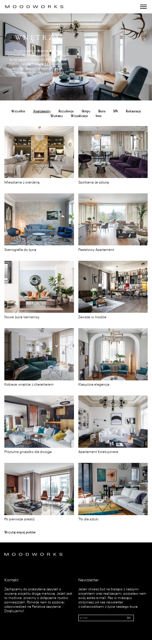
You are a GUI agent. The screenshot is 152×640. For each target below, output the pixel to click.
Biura (101, 111)
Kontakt (11, 580)
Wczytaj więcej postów (20, 532)
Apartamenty (42, 111)
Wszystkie (18, 111)
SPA (115, 111)
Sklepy (86, 111)
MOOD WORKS (34, 6)
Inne (99, 116)
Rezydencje (66, 111)
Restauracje (133, 111)
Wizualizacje (79, 116)
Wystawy (56, 116)
